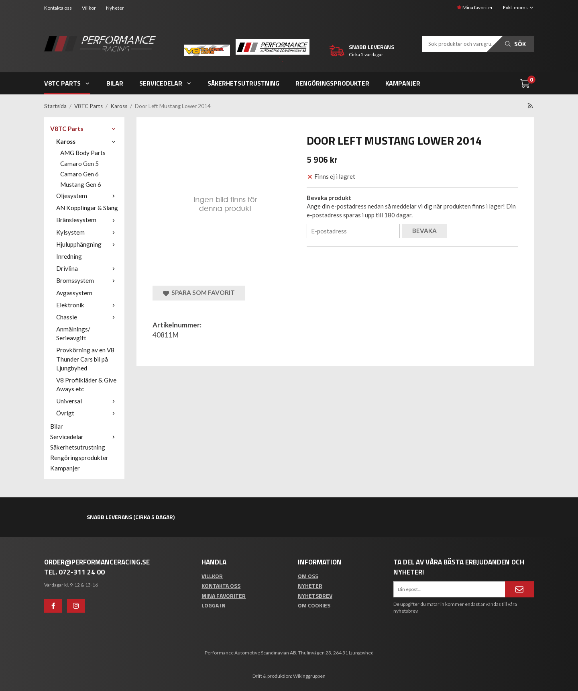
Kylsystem (87, 231)
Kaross (87, 141)
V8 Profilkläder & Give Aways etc (86, 384)
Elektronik (87, 304)
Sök (515, 43)
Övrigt (87, 412)
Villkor (89, 7)
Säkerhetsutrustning (243, 83)
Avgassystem (74, 292)
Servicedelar (165, 83)
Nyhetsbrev (315, 595)
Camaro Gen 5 (79, 163)
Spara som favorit (199, 292)
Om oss (308, 575)
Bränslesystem (87, 219)
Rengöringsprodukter (332, 83)
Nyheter (115, 7)
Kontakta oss (58, 7)
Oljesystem (87, 195)
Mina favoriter (475, 7)
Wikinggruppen (309, 676)
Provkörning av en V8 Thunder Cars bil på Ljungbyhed (85, 358)
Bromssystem (87, 280)
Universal (87, 400)
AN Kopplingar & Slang (87, 207)
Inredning (69, 256)
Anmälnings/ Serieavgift (73, 333)
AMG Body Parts (83, 152)
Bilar (114, 83)
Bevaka (424, 230)
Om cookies (314, 605)
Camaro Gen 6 (79, 173)
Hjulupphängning (87, 243)
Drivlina (87, 268)
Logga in (213, 605)
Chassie (87, 316)
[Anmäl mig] (519, 589)
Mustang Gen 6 (80, 184)
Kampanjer (402, 83)
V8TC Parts (67, 83)
